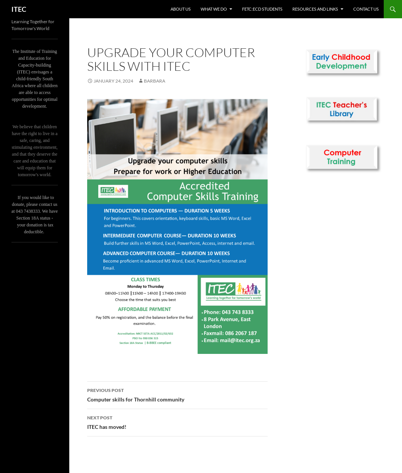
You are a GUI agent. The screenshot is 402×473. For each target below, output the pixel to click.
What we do (214, 8)
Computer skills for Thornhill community (177, 394)
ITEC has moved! (177, 421)
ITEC (18, 9)
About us (181, 8)
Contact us (366, 8)
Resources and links (315, 8)
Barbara (154, 81)
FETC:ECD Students (262, 8)
